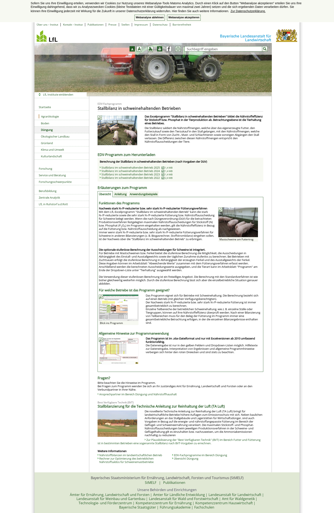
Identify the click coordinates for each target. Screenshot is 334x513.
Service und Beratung (52, 175)
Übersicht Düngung (186, 458)
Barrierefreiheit (182, 24)
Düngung (47, 130)
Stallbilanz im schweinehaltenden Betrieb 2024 (137, 171)
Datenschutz (160, 24)
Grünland (47, 143)
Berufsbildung (47, 191)
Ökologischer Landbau (55, 136)
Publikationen (96, 24)
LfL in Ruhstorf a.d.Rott (53, 204)
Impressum (141, 24)
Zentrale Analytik (49, 197)
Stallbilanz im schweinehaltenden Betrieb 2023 (137, 174)
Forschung (45, 169)
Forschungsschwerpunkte (55, 182)
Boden (45, 123)
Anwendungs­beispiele (143, 194)
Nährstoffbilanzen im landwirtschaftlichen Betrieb (130, 455)
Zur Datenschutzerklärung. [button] (248, 11)
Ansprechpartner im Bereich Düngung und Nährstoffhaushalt (138, 394)
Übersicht (105, 194)
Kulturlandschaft (51, 156)
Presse (112, 24)
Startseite (45, 107)
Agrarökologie (49, 116)
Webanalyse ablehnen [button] (150, 17)
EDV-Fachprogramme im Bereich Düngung (200, 455)
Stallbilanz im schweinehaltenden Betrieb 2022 (137, 178)
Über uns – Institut (47, 24)
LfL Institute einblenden (58, 94)
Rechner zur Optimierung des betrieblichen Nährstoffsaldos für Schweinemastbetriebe (126, 460)
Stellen (125, 24)
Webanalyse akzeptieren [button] (183, 17)
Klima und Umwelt (52, 150)
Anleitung (120, 194)
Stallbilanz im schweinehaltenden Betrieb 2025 (137, 167)
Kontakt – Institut (73, 24)
